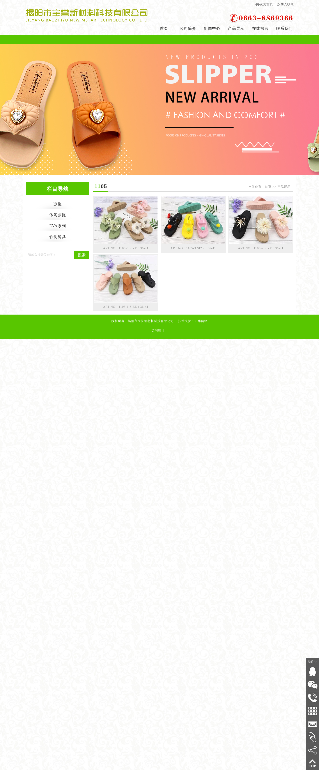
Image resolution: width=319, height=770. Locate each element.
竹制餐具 (57, 237)
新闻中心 (212, 28)
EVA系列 (57, 226)
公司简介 (188, 28)
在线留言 (260, 28)
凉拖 (57, 204)
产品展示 (236, 28)
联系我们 (284, 28)
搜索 (82, 255)
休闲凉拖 (57, 215)
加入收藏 (287, 4)
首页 (164, 28)
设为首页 (266, 4)
